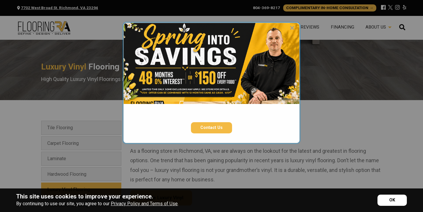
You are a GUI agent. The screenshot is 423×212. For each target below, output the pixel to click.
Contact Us (211, 127)
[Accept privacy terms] (392, 200)
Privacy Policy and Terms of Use (144, 203)
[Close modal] (292, 27)
